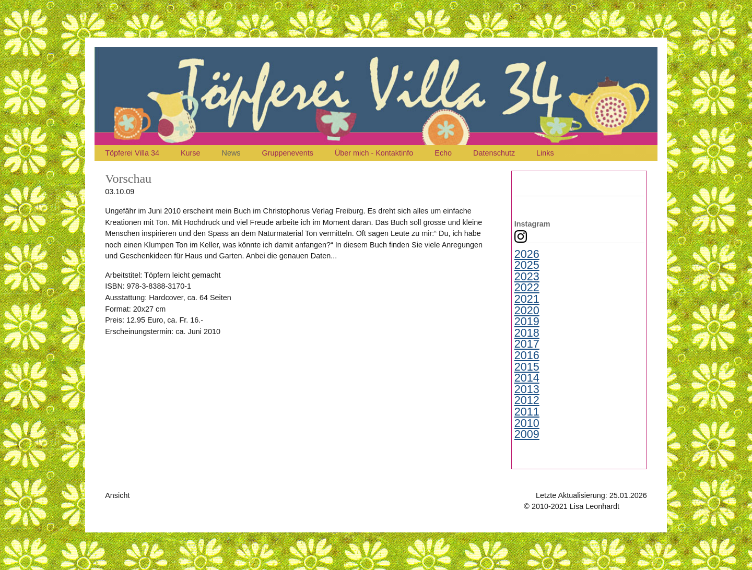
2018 (526, 333)
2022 (526, 287)
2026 (526, 254)
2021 (526, 299)
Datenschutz (494, 153)
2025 (526, 265)
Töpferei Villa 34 (132, 153)
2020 (526, 310)
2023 (526, 276)
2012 (526, 400)
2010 (526, 423)
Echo (443, 153)
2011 (526, 412)
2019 (526, 321)
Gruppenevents (287, 153)
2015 (526, 367)
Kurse (191, 153)
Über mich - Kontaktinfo (374, 153)
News (231, 153)
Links (545, 153)
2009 (526, 434)
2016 (526, 355)
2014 (526, 378)
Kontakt (634, 506)
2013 (526, 389)
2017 (526, 344)
